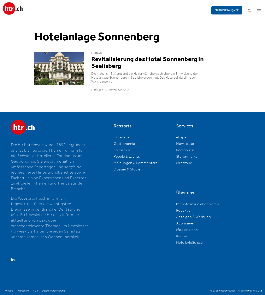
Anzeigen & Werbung (193, 217)
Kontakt (182, 236)
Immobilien (185, 150)
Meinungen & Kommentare (136, 163)
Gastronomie (124, 144)
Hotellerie (122, 137)
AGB (35, 291)
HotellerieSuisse (189, 243)
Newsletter (185, 144)
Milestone (184, 163)
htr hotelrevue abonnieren (197, 204)
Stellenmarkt (186, 156)
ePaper (182, 137)
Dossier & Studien (128, 169)
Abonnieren (185, 223)
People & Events (127, 156)
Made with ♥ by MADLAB (249, 291)
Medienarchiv (187, 230)
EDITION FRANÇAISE (227, 10)
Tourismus (122, 150)
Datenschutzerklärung (53, 291)
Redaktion (184, 210)
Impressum (23, 291)
